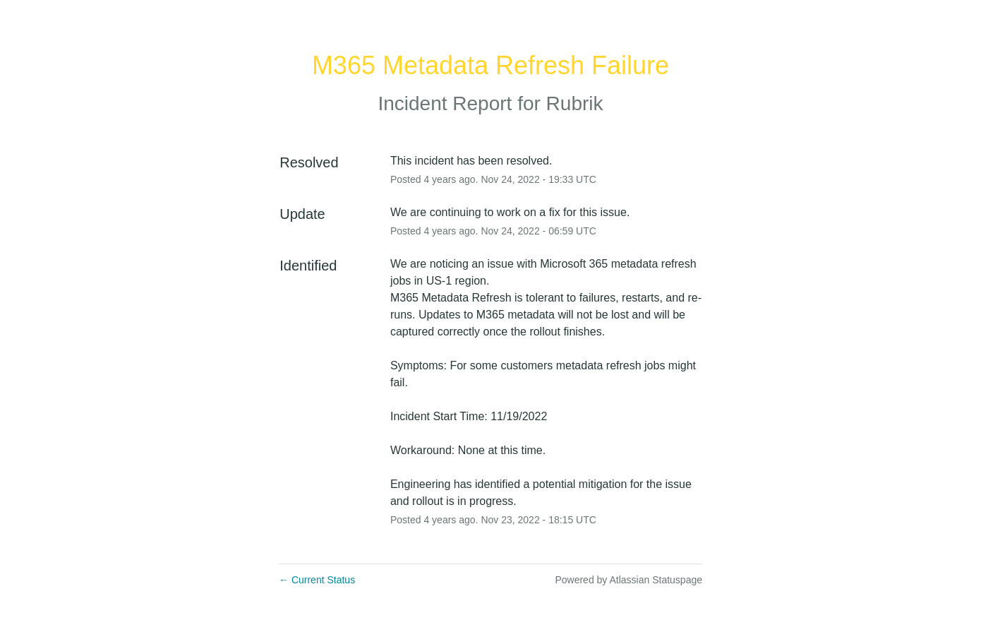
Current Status (317, 579)
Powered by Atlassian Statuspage (628, 579)
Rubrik (574, 103)
